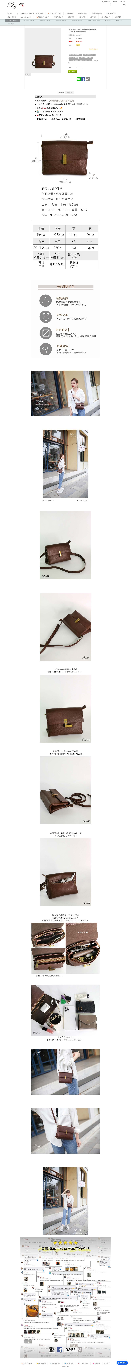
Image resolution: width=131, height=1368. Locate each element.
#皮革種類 (93, 17)
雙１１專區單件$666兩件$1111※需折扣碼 (30, 13)
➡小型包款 (108, 20)
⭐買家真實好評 (41, 1363)
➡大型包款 (11, 23)
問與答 (69, 92)
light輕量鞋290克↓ (25, 17)
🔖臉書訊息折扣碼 (26, 1363)
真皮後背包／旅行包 (44, 20)
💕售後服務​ (96, 1363)
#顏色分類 (82, 17)
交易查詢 (114, 1)
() (106, 1)
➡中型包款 (119, 20)
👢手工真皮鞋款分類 (42, 17)
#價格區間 (118, 17)
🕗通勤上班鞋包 (111, 13)
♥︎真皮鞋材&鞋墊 (58, 17)
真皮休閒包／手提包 (60, 20)
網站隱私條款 (65, 1366)
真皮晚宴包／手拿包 (76, 20)
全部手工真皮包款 (13, 20)
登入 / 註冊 (122, 1)
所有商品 (9, 13)
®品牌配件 (71, 17)
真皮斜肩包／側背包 (28, 20)
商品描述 (61, 92)
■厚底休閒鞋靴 (11, 17)
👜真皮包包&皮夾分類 (54, 13)
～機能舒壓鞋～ (83, 13)
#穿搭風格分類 (105, 17)
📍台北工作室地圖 (83, 1363)
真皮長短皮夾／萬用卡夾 (93, 20)
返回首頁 (106, 1363)
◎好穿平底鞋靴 (97, 13)
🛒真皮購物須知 (55, 1363)
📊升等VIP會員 (68, 1363)
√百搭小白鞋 (69, 13)
